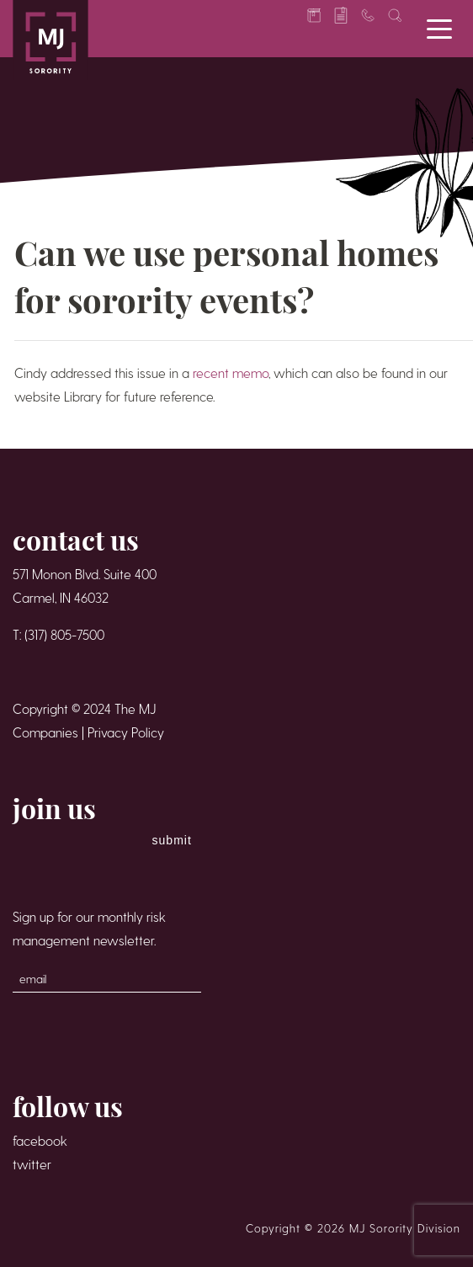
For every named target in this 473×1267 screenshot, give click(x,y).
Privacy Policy (126, 732)
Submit (172, 840)
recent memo (230, 373)
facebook (40, 1140)
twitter (32, 1164)
